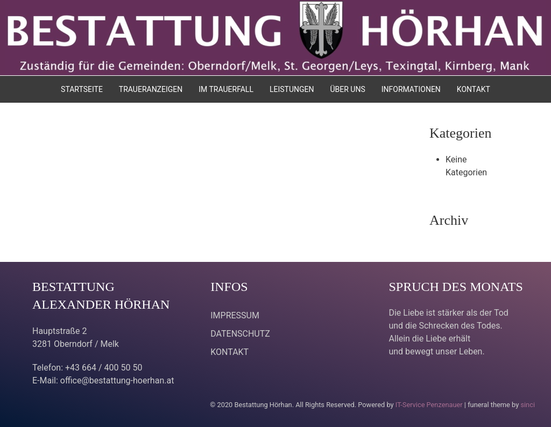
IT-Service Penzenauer (429, 405)
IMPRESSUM (234, 315)
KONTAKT (473, 89)
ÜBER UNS (347, 89)
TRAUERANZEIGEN (150, 89)
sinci (527, 405)
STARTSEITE (82, 89)
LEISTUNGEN (292, 89)
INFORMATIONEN (411, 89)
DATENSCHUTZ (240, 334)
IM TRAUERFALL (226, 89)
